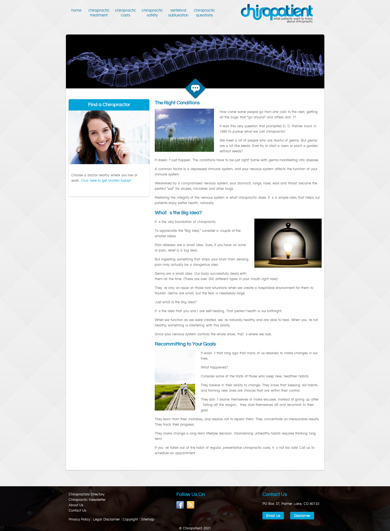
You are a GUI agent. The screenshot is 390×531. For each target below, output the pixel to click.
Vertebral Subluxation (178, 12)
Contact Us (77, 510)
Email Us (273, 516)
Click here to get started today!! (106, 180)
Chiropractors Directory (87, 494)
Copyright (130, 519)
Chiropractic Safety (152, 12)
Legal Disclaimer (106, 519)
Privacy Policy (79, 519)
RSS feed (191, 505)
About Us (76, 505)
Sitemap (147, 519)
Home (77, 12)
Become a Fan (180, 505)
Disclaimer (302, 516)
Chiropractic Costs (125, 12)
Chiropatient (277, 13)
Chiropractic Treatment (99, 12)
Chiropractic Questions (204, 12)
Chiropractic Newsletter (87, 500)
